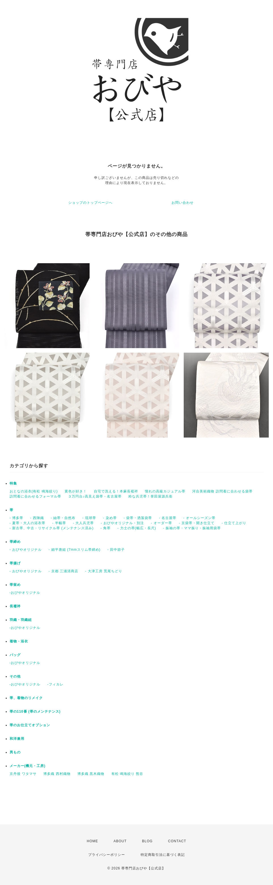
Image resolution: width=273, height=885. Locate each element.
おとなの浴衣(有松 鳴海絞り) (34, 491)
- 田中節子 (116, 550)
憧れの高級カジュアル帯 (165, 491)
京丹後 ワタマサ (23, 774)
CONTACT (177, 841)
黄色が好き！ (76, 491)
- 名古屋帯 (167, 518)
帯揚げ (15, 563)
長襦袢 (15, 606)
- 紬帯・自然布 (63, 518)
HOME (92, 841)
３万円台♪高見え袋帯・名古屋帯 (95, 496)
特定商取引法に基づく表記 (163, 855)
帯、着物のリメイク (26, 698)
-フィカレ (55, 684)
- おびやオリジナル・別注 (122, 523)
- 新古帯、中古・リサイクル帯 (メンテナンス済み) (52, 528)
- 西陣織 (37, 518)
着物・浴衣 (19, 641)
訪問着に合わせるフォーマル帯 (35, 496)
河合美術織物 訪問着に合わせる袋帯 (222, 491)
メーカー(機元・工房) (28, 766)
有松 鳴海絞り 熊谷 (127, 774)
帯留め (15, 585)
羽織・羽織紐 (21, 620)
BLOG (147, 841)
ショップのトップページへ (90, 203)
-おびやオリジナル (25, 593)
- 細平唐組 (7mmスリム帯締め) (74, 550)
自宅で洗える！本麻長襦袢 (116, 491)
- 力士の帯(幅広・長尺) (136, 528)
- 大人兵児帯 (83, 523)
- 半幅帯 (59, 523)
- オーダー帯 (161, 523)
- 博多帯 (16, 518)
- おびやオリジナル (26, 550)
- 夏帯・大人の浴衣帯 (27, 523)
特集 (13, 483)
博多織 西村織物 (56, 774)
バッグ (15, 655)
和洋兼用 (17, 739)
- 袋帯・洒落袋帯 (138, 518)
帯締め (15, 542)
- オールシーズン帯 (199, 518)
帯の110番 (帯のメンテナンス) (35, 711)
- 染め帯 (110, 518)
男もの (15, 752)
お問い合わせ (183, 203)
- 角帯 (106, 528)
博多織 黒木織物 (90, 774)
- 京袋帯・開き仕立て (197, 523)
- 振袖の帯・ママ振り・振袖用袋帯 (192, 528)
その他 (15, 676)
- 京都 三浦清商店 (63, 571)
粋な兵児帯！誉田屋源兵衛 (150, 496)
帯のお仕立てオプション (30, 725)
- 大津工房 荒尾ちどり (103, 571)
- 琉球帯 (89, 518)
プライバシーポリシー (106, 855)
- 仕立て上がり (234, 523)
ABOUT (119, 841)
